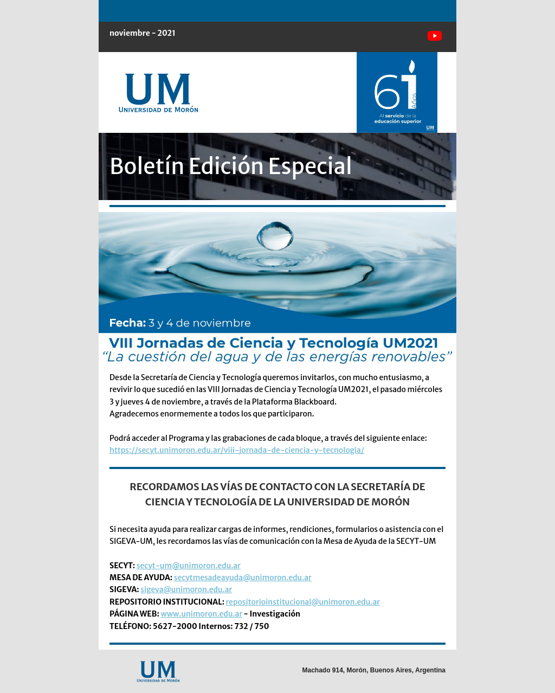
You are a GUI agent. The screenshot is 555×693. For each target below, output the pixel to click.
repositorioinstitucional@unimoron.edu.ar (303, 602)
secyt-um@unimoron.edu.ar (189, 565)
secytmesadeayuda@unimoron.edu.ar (243, 577)
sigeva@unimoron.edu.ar (186, 589)
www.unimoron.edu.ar (201, 614)
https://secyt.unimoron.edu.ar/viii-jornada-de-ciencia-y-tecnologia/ (236, 450)
